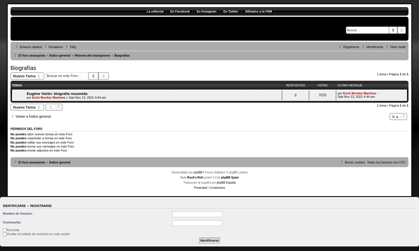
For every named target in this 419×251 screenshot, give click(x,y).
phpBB (198, 172)
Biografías (23, 68)
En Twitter (230, 11)
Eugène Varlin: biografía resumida (57, 94)
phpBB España (226, 182)
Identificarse (14, 206)
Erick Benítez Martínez (48, 97)
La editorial (155, 11)
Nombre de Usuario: (18, 213)
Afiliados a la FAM (258, 11)
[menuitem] (53, 46)
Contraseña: (12, 222)
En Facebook (180, 11)
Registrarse (41, 206)
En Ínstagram (207, 11)
